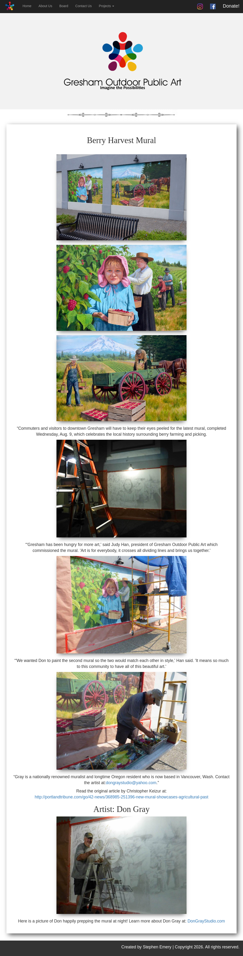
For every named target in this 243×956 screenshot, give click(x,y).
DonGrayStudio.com (206, 921)
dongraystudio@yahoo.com (131, 782)
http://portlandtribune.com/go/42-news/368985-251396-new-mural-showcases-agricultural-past (121, 797)
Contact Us (83, 6)
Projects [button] (106, 6)
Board (63, 6)
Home (27, 6)
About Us (45, 6)
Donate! (231, 6)
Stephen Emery (157, 947)
